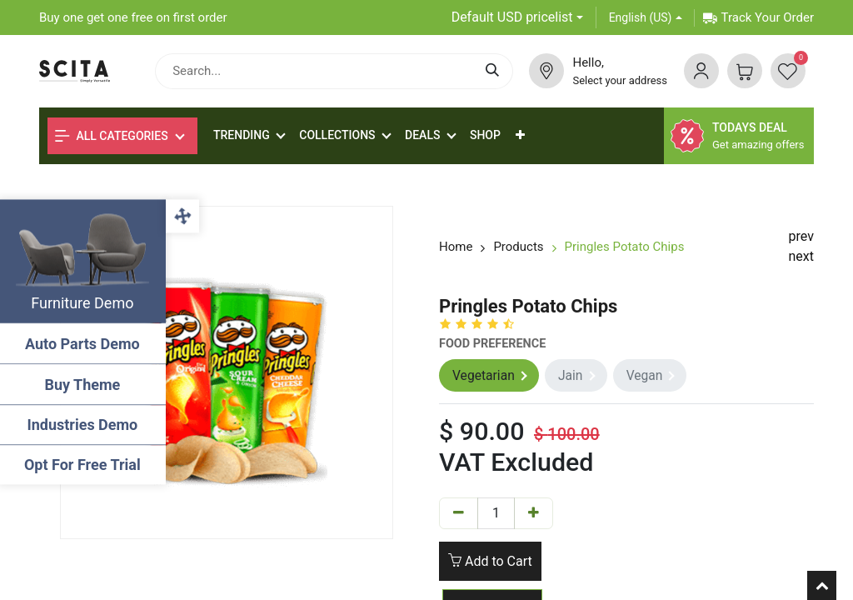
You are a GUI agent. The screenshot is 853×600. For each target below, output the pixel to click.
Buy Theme (84, 384)
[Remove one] (458, 514)
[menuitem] (485, 135)
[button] (520, 135)
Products (518, 246)
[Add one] (533, 514)
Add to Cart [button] (490, 562)
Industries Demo (83, 424)
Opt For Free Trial (83, 464)
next (802, 256)
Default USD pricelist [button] (512, 17)
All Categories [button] (111, 135)
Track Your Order (758, 17)
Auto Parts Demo (83, 343)
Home (455, 246)
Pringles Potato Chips (625, 246)
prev (801, 236)
